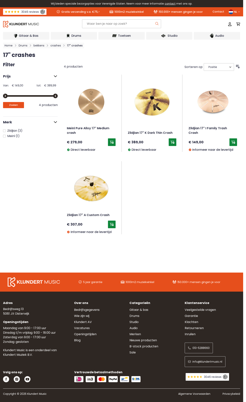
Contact (218, 12)
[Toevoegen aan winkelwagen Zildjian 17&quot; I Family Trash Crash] (233, 142)
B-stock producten (143, 346)
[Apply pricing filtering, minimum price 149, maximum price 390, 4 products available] (13, 105)
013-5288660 (199, 348)
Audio (133, 328)
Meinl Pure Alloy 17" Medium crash (88, 130)
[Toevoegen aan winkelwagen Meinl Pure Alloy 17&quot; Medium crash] (112, 142)
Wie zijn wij (81, 316)
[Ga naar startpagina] (42, 24)
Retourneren (194, 328)
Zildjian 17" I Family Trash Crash (207, 130)
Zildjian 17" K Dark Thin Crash (150, 133)
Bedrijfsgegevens (87, 310)
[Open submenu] (26, 36)
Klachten (191, 322)
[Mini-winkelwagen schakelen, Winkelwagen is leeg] (237, 24)
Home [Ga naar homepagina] (9, 45)
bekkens (39, 45)
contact (170, 4)
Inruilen (190, 334)
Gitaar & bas (138, 310)
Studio (134, 322)
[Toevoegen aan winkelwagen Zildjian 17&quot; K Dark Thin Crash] (172, 142)
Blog (77, 340)
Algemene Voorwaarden (194, 394)
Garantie (191, 316)
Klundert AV (83, 322)
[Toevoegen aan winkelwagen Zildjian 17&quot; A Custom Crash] (112, 224)
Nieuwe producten (143, 340)
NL (234, 12)
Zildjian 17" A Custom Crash (88, 215)
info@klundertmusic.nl (205, 362)
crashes (55, 45)
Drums (23, 45)
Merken (135, 334)
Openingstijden (85, 334)
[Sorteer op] (219, 67)
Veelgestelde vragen (200, 310)
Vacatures (82, 328)
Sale (132, 352)
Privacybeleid (231, 394)
